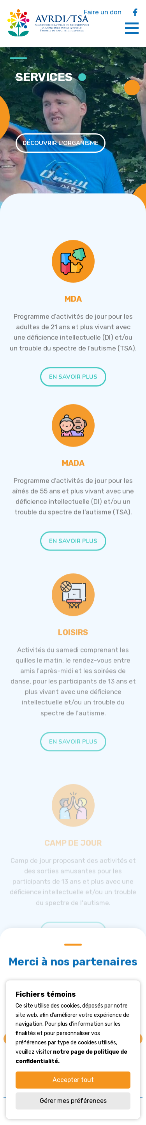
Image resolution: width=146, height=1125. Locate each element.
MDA (73, 302)
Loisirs (73, 656)
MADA (73, 474)
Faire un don (102, 12)
